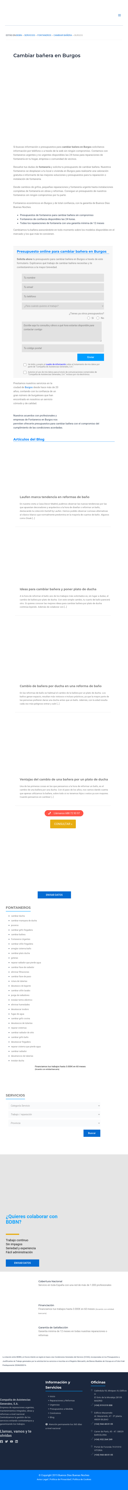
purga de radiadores (20, 994)
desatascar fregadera (21, 1040)
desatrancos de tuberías (22, 1054)
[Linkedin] (16, 1441)
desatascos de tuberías (21, 1022)
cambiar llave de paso (21, 975)
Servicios (29, 35)
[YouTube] (11, 1441)
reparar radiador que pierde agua (26, 961)
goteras (14, 956)
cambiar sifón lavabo (20, 989)
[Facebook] (1, 1441)
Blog (52, 1417)
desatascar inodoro (20, 1008)
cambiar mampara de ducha (24, 919)
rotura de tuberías (19, 980)
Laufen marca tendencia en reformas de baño (55, 497)
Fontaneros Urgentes (20, 938)
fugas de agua (17, 1012)
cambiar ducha (18, 914)
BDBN (19, 35)
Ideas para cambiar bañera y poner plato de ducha (58, 589)
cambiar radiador (19, 1050)
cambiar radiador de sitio (22, 1031)
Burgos (29, 387)
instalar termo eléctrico (21, 998)
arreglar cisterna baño (21, 947)
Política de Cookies (81, 1479)
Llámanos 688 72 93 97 (64, 813)
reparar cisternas (19, 1026)
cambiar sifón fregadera (22, 942)
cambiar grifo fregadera (22, 928)
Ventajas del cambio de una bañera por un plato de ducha (64, 779)
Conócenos (55, 1413)
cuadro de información (56, 364)
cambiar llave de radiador (22, 966)
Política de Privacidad (60, 1479)
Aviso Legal (42, 1479)
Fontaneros (44, 35)
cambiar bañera (63, 35)
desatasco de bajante (21, 984)
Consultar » (63, 824)
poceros (15, 924)
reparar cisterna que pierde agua (26, 1045)
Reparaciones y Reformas (62, 1400)
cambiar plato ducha (20, 952)
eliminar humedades (20, 1003)
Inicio (52, 1396)
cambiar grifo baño (19, 1036)
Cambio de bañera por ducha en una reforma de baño (61, 686)
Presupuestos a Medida (61, 1409)
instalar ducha (17, 1059)
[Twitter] (6, 1441)
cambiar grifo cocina (20, 1017)
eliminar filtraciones (20, 970)
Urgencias (55, 1405)
